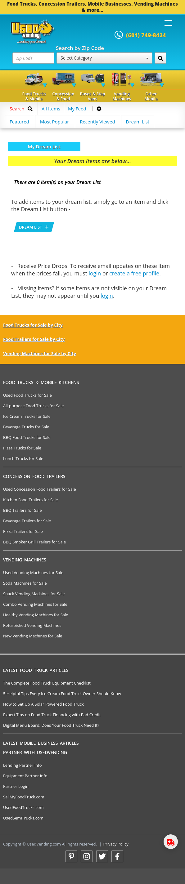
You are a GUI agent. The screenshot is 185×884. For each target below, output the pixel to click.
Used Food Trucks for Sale (27, 395)
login (95, 273)
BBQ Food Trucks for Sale (27, 437)
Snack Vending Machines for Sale (34, 593)
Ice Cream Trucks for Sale (27, 416)
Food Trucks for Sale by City (33, 325)
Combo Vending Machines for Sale (35, 604)
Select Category (104, 58)
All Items (51, 108)
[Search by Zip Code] (160, 58)
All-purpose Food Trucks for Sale (33, 406)
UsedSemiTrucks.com (23, 818)
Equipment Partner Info (25, 776)
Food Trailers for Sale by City (34, 339)
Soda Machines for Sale (25, 583)
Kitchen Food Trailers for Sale (30, 499)
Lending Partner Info (22, 765)
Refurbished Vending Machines (32, 625)
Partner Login (16, 786)
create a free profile (134, 273)
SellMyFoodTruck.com (23, 797)
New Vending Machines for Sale (32, 636)
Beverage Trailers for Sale (27, 521)
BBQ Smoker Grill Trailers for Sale (34, 542)
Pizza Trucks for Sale (22, 448)
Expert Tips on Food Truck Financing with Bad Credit (52, 714)
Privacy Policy (116, 844)
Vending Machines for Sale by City (39, 353)
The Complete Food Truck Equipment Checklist (47, 683)
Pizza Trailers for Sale (23, 531)
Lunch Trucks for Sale (23, 458)
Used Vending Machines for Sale (33, 572)
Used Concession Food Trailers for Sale (39, 489)
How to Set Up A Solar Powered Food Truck (43, 704)
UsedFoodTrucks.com (23, 807)
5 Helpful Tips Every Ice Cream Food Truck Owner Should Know (62, 693)
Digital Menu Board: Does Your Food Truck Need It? (51, 725)
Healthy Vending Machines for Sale (35, 615)
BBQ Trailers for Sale (22, 510)
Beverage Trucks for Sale (26, 427)
